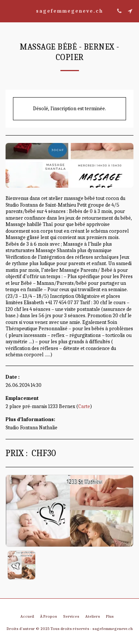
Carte (84, 406)
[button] (8, 10)
